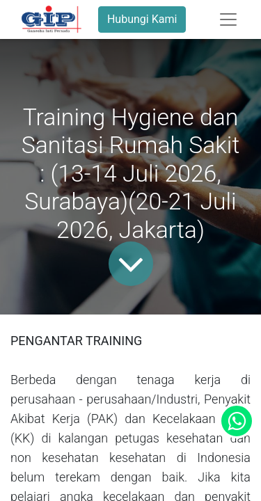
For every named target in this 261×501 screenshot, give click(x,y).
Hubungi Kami (142, 19)
